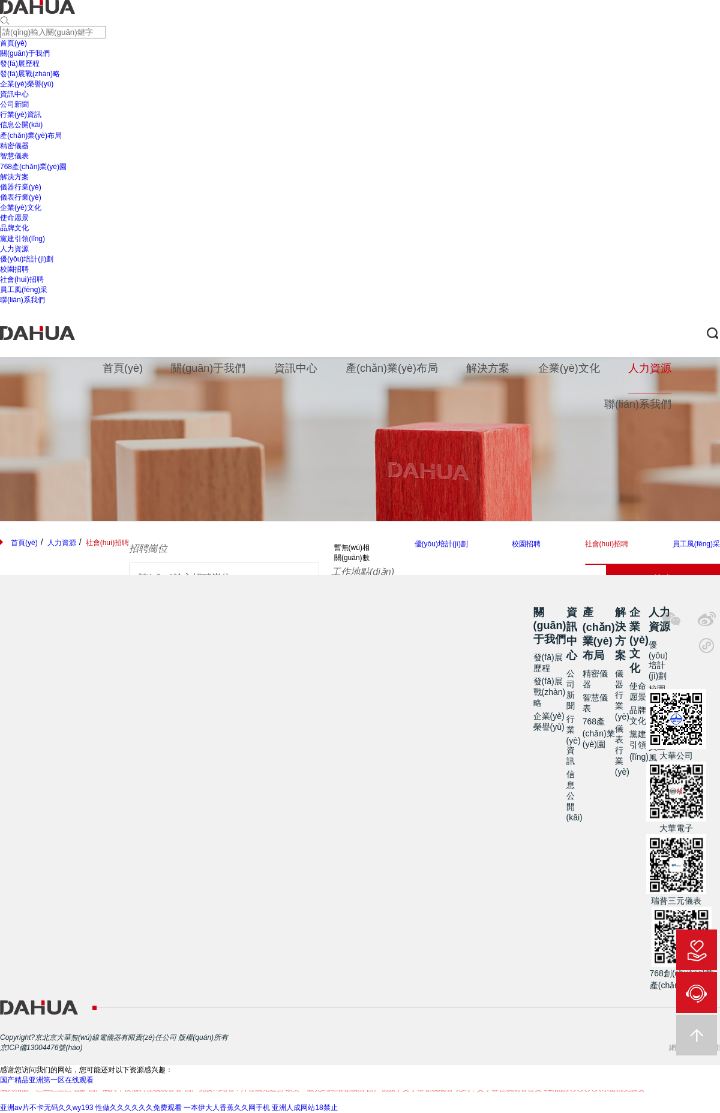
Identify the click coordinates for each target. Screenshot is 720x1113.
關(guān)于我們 (549, 625)
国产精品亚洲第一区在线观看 (47, 1080)
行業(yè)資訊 (573, 740)
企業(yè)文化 (639, 640)
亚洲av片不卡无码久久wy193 (46, 1107)
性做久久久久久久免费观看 (138, 1107)
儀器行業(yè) (622, 695)
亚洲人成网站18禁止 (304, 1107)
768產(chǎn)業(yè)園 (599, 733)
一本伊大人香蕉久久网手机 (227, 1107)
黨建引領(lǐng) (639, 745)
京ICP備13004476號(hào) (41, 1047)
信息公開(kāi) (574, 795)
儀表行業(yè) (622, 750)
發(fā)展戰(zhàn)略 (549, 692)
